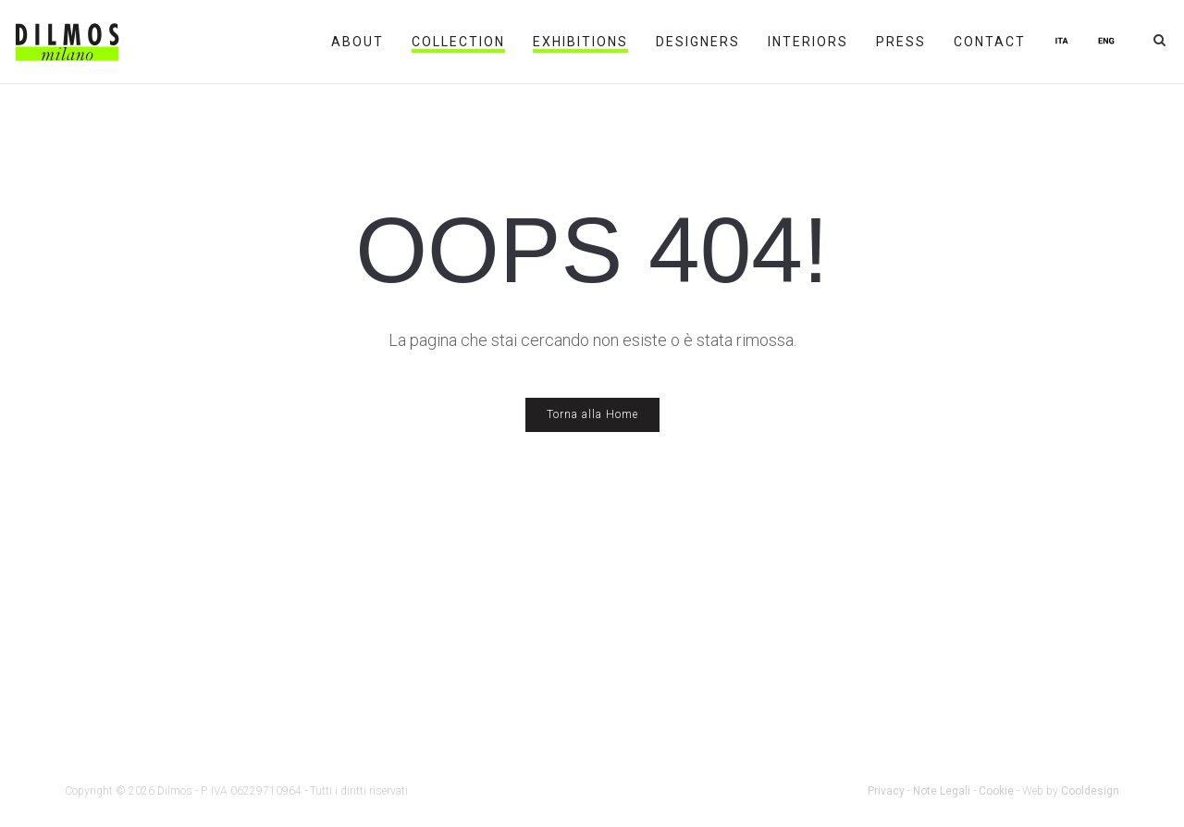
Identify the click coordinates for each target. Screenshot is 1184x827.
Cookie (996, 790)
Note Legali (941, 790)
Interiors (808, 41)
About (357, 41)
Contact (990, 41)
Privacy (886, 790)
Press (901, 41)
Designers (698, 41)
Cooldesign (1090, 790)
